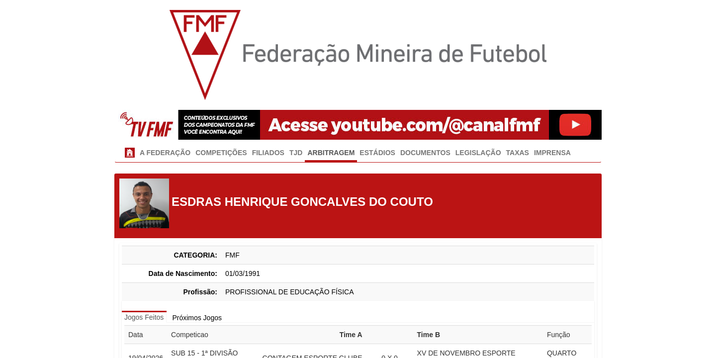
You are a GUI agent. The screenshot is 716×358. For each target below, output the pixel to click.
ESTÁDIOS (377, 153)
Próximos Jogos (197, 318)
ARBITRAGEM (331, 153)
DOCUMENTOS (425, 153)
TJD (295, 153)
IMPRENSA (552, 153)
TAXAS (517, 153)
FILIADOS (268, 153)
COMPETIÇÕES (221, 153)
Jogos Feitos (144, 317)
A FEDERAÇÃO (165, 153)
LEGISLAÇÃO (478, 153)
